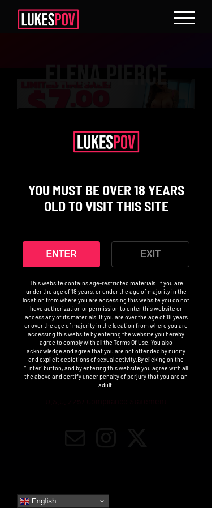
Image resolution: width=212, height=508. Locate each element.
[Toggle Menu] (184, 17)
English (38, 501)
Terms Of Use (131, 342)
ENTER (61, 254)
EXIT (150, 254)
